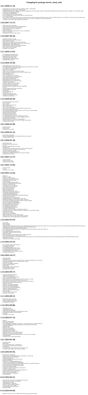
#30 (18, 12)
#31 (13, 10)
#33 (24, 9)
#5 (10, 234)
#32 (15, 13)
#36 (34, 8)
